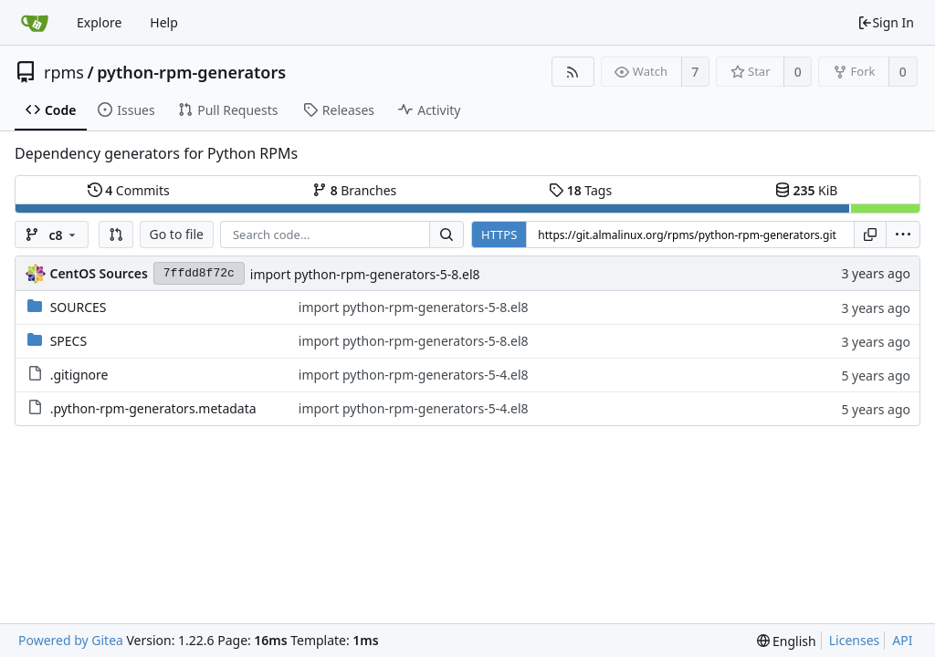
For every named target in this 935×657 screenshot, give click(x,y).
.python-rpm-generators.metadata (153, 408)
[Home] (34, 22)
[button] (116, 234)
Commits (129, 190)
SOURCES (78, 307)
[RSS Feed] (573, 72)
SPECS (68, 340)
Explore (99, 22)
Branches (354, 190)
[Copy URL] (870, 234)
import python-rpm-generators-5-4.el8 (414, 374)
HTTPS (499, 234)
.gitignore (79, 374)
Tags (580, 190)
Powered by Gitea (70, 640)
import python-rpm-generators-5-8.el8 (365, 274)
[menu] (903, 234)
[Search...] (446, 234)
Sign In (885, 22)
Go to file (177, 234)
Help (164, 22)
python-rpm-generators (191, 72)
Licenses (854, 640)
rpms (64, 72)
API (902, 640)
